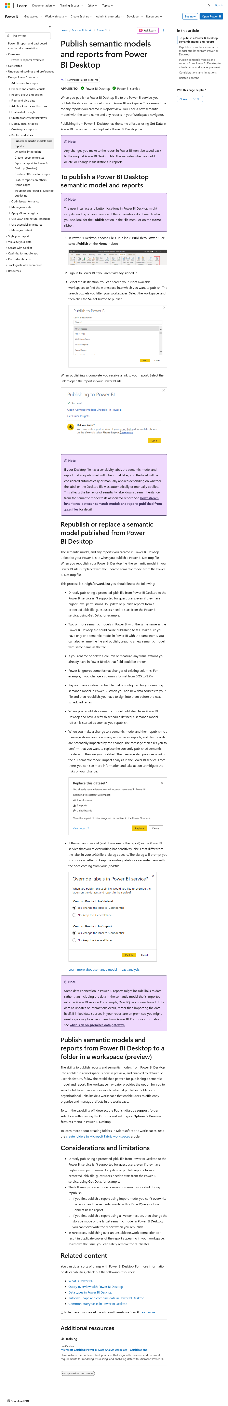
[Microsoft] (7, 5)
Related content (189, 78)
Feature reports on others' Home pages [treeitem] (31, 182)
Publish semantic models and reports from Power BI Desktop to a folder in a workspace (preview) (200, 63)
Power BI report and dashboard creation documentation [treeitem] (27, 45)
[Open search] (209, 5)
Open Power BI (211, 16)
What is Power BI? (80, 1281)
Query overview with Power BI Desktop (95, 1286)
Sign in (219, 5)
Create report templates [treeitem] (29, 157)
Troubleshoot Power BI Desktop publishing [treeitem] (34, 193)
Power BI (101, 30)
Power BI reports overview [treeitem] (27, 60)
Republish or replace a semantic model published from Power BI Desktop (198, 50)
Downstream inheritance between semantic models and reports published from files (113, 503)
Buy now (190, 16)
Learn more (147, 1312)
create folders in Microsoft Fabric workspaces (98, 1136)
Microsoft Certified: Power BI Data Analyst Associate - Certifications (104, 1350)
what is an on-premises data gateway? (97, 1025)
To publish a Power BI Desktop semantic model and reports (198, 39)
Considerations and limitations (198, 72)
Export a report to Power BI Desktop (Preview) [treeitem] (31, 165)
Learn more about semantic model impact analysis (103, 969)
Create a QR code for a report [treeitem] (33, 174)
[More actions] (163, 30)
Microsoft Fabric (82, 30)
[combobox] (28, 35)
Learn (64, 30)
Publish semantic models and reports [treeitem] (33, 143)
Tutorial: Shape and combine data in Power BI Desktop (106, 1298)
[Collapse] (49, 27)
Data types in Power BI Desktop (90, 1292)
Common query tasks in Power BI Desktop (97, 1303)
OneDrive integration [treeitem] (28, 152)
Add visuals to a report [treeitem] (25, 83)
